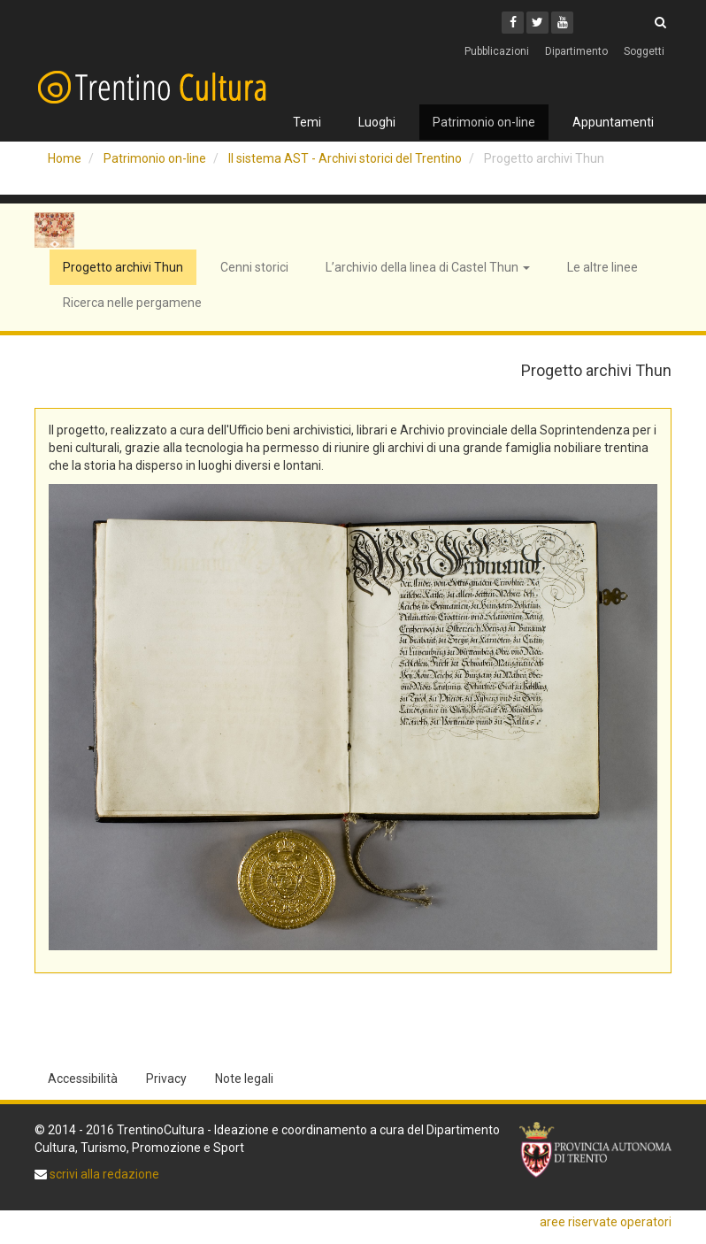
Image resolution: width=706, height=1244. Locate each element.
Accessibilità (83, 1078)
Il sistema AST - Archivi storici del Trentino (345, 158)
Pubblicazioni (496, 51)
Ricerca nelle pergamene (132, 303)
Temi (307, 122)
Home (64, 158)
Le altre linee (602, 267)
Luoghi (376, 122)
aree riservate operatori (605, 1222)
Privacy (166, 1078)
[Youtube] (562, 23)
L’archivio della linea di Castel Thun (428, 267)
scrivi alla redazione (103, 1174)
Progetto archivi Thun (123, 267)
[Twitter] (537, 23)
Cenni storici (254, 267)
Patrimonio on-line (484, 122)
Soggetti (644, 51)
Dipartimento (576, 51)
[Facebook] (513, 23)
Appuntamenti (613, 122)
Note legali (244, 1078)
